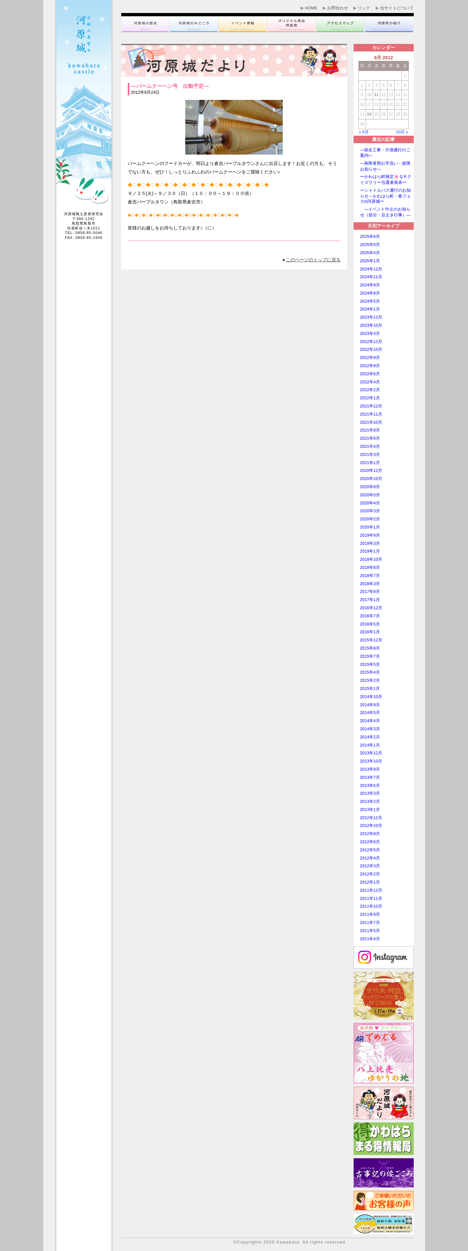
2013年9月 (370, 769)
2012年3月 (370, 865)
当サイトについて (397, 8)
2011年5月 (370, 930)
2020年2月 (370, 518)
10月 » (402, 132)
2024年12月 (371, 269)
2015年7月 (370, 656)
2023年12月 (371, 317)
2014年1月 (370, 745)
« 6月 (364, 132)
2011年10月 (371, 906)
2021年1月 (370, 462)
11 (376, 94)
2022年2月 (370, 389)
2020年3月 (370, 510)
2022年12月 (371, 341)
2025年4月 (370, 252)
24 (369, 114)
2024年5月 (370, 301)
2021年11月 (371, 414)
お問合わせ (337, 8)
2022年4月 (370, 381)
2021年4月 (370, 446)
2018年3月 (370, 583)
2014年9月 (370, 704)
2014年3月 (370, 728)
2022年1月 (370, 397)
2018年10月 (371, 559)
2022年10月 (371, 349)
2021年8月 (370, 430)
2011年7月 (370, 922)
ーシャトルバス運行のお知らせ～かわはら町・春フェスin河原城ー (385, 196)
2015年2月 (370, 680)
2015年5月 (370, 664)
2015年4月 (370, 672)
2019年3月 (370, 543)
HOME (311, 8)
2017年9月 (370, 591)
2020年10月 (371, 478)
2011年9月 (370, 914)
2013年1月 (370, 809)
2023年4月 (370, 333)
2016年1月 (370, 631)
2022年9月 (370, 357)
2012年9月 (370, 833)
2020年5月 (370, 494)
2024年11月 (371, 276)
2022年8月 (370, 365)
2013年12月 (371, 752)
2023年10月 (371, 325)
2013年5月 (370, 785)
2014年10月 (371, 696)
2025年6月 (370, 236)
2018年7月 (370, 575)
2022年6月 (370, 373)
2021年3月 (370, 454)
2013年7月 (370, 777)
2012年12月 (371, 817)
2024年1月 (370, 309)
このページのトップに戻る (313, 259)
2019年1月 (370, 551)
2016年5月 (370, 624)
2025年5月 (370, 244)
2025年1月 (370, 260)
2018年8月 (370, 567)
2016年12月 (371, 607)
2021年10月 (371, 422)
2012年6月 (370, 841)
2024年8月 (370, 293)
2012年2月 (370, 874)
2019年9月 (370, 535)
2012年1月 (370, 882)
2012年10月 (371, 825)
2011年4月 (370, 938)
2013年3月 (370, 793)
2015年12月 (371, 640)
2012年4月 (370, 858)
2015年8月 (370, 648)
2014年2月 (370, 737)
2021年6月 (370, 438)
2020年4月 (370, 503)
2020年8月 (370, 486)
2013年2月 (370, 801)
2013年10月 (371, 761)
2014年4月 (370, 720)
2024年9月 (370, 284)
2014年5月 (370, 712)
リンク (364, 8)
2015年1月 (370, 688)
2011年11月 (371, 898)
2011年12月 (371, 890)
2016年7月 (370, 615)
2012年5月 (370, 849)
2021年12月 (371, 406)
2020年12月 (371, 470)
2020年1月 (370, 527)
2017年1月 (370, 599)
